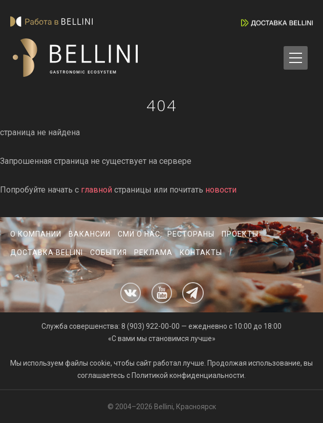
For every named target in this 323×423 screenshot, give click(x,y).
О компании (35, 234)
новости (220, 190)
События (108, 252)
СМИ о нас (139, 234)
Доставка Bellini (46, 252)
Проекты (240, 234)
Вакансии (90, 234)
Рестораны (190, 234)
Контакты (201, 252)
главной (96, 190)
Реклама (153, 252)
